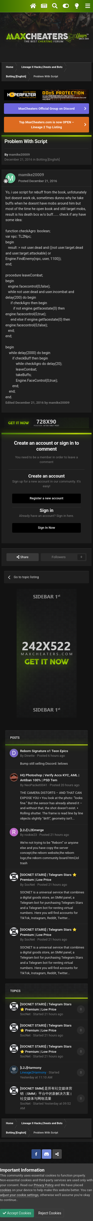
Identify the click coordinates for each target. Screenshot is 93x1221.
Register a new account (46, 498)
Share (22, 557)
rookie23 (30, 835)
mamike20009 (19, 154)
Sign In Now (46, 527)
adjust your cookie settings (19, 1195)
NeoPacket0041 (35, 785)
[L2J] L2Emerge (32, 830)
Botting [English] (48, 159)
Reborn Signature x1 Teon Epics (44, 751)
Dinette (29, 756)
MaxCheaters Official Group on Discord (46, 108)
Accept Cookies (17, 1213)
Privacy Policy (44, 1185)
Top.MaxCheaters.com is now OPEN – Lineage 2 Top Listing (46, 124)
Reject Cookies (49, 1213)
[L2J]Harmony (30, 1068)
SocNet (29, 884)
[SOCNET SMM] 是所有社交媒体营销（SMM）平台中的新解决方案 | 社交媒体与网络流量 (46, 1093)
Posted (37, 181)
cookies (5, 1190)
